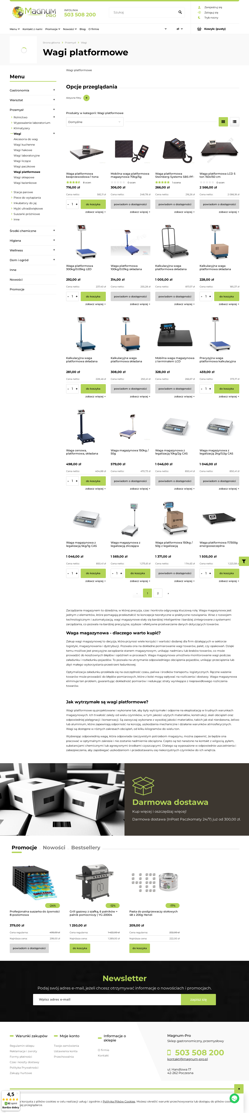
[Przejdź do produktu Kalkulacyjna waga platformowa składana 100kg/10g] (219, 242)
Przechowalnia (64, 1056)
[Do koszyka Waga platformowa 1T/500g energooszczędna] (226, 573)
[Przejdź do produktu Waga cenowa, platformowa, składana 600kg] (86, 427)
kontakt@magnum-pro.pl (187, 1059)
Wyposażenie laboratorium (32, 123)
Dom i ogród (19, 260)
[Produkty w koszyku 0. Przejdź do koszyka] (215, 29)
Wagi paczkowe (24, 166)
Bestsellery (85, 847)
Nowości (16, 279)
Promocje (17, 289)
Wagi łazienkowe (25, 183)
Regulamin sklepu (22, 1046)
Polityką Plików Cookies (119, 1101)
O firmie (103, 1050)
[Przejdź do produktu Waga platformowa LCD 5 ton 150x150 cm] (219, 150)
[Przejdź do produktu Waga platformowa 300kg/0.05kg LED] (86, 242)
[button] (95, 212)
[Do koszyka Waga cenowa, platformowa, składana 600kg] (93, 481)
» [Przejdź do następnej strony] (168, 593)
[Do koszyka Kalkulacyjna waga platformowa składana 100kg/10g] (226, 296)
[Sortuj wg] (95, 121)
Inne (16, 219)
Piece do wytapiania (27, 197)
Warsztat (16, 100)
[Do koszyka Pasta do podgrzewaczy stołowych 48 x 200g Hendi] (139, 948)
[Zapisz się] (198, 999)
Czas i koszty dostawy (24, 1062)
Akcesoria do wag (26, 139)
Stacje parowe (23, 192)
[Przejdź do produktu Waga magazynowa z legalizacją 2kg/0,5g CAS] (219, 427)
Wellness (16, 250)
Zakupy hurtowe (21, 1073)
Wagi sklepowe (24, 177)
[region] (33, 349)
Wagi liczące (22, 161)
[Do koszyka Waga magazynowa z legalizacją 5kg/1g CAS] (93, 573)
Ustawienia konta (65, 1051)
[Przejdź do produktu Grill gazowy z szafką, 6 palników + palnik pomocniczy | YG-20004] (95, 888)
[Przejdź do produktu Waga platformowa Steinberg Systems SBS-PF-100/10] (175, 150)
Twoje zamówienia (66, 1046)
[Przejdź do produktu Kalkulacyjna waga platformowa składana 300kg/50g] (130, 334)
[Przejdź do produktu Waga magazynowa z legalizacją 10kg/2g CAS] (175, 427)
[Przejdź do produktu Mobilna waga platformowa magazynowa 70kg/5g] (130, 150)
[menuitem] (15, 29)
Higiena (15, 240)
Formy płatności (21, 1056)
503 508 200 (80, 14)
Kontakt (103, 1055)
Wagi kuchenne (24, 144)
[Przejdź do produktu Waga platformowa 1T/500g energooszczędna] (219, 519)
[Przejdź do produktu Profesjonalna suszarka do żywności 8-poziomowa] (35, 888)
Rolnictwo (20, 117)
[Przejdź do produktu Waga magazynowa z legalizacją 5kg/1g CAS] (86, 519)
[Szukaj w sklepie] (143, 12)
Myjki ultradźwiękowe (28, 208)
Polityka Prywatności (24, 1067)
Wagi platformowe (27, 172)
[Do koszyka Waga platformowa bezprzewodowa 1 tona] (93, 204)
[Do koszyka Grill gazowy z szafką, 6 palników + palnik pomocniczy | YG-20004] (80, 948)
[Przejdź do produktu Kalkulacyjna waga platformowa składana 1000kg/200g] (175, 242)
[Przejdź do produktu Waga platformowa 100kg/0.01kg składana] (130, 242)
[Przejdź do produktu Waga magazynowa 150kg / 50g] (130, 427)
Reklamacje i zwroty (23, 1051)
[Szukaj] (180, 12)
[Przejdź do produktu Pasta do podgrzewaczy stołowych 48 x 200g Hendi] (154, 888)
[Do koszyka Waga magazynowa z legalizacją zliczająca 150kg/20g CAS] (137, 573)
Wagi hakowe (23, 150)
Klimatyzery (22, 128)
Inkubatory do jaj (25, 203)
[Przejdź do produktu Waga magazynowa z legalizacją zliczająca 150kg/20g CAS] (130, 519)
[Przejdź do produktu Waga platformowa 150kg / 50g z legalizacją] (175, 519)
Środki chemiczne (23, 231)
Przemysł (16, 110)
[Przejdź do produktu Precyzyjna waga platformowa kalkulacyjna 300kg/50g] (219, 334)
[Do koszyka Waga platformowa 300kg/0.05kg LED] (93, 296)
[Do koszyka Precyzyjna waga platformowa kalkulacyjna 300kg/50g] (226, 388)
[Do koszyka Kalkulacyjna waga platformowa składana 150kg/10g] (93, 388)
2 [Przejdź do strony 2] (158, 593)
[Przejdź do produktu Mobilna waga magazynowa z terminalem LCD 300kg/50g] (175, 334)
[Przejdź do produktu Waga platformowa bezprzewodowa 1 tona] (86, 150)
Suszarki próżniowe (27, 214)
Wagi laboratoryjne (27, 155)
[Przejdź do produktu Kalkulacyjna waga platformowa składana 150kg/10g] (86, 334)
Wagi (17, 133)
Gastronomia (19, 90)
